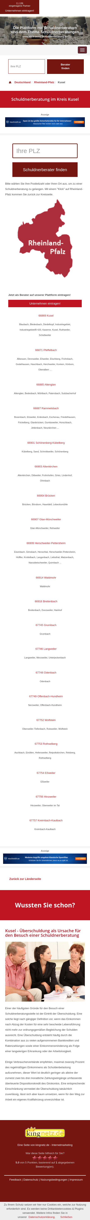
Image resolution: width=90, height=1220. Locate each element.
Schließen (66, 1217)
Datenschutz (30, 1179)
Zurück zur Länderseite (25, 879)
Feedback (15, 1179)
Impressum (76, 1179)
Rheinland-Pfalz (44, 82)
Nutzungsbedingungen (53, 1179)
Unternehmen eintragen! (45, 303)
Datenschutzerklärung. (41, 1217)
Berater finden (65, 66)
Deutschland (19, 82)
